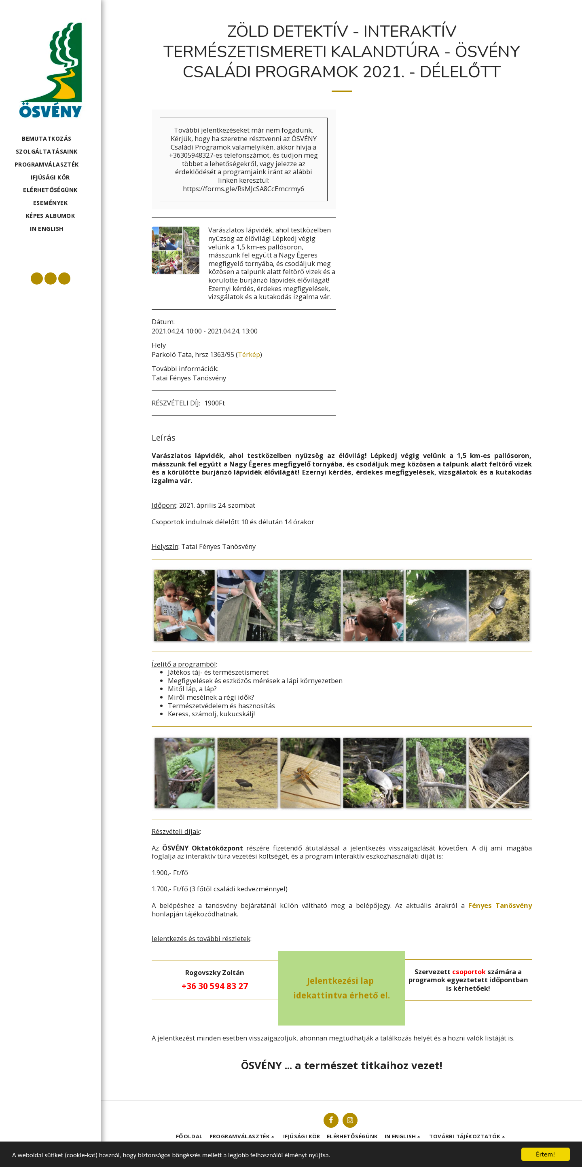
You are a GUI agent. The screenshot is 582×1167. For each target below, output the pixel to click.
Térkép (249, 354)
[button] (50, 139)
